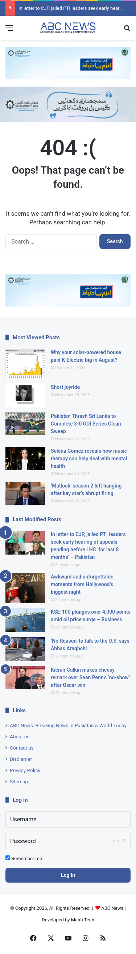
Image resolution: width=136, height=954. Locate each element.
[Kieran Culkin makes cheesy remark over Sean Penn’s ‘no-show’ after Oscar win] (25, 677)
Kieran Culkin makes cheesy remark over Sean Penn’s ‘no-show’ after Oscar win (90, 677)
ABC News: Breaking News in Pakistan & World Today (68, 725)
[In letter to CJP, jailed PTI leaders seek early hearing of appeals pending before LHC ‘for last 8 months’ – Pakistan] (25, 543)
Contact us (22, 748)
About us (19, 736)
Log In (68, 875)
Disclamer (21, 759)
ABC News (112, 908)
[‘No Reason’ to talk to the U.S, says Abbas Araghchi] (25, 649)
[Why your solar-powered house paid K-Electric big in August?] (25, 364)
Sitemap (19, 781)
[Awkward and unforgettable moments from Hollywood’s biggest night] (25, 588)
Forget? (118, 840)
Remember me (23, 858)
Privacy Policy (25, 770)
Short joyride (65, 387)
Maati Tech (82, 919)
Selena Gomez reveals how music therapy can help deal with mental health (89, 458)
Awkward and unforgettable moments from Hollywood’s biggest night (82, 584)
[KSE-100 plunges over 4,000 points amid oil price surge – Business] (25, 620)
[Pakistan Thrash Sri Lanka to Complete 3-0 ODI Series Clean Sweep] (25, 423)
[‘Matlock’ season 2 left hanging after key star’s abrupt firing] (25, 493)
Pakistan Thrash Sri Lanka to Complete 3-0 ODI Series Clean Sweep (86, 423)
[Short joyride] (25, 395)
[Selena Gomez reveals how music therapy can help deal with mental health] (25, 458)
